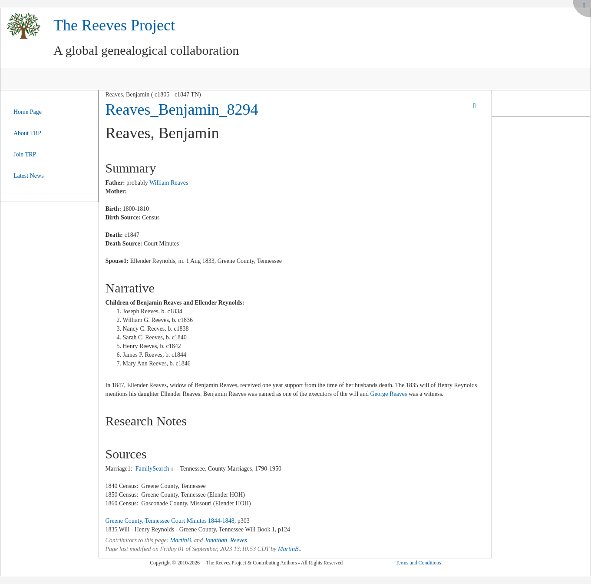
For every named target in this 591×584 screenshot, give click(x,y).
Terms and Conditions (418, 563)
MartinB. (181, 540)
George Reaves (388, 394)
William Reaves (168, 182)
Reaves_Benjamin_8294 (182, 109)
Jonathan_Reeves (226, 540)
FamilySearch (152, 468)
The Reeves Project (114, 25)
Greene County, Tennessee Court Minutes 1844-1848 (170, 521)
